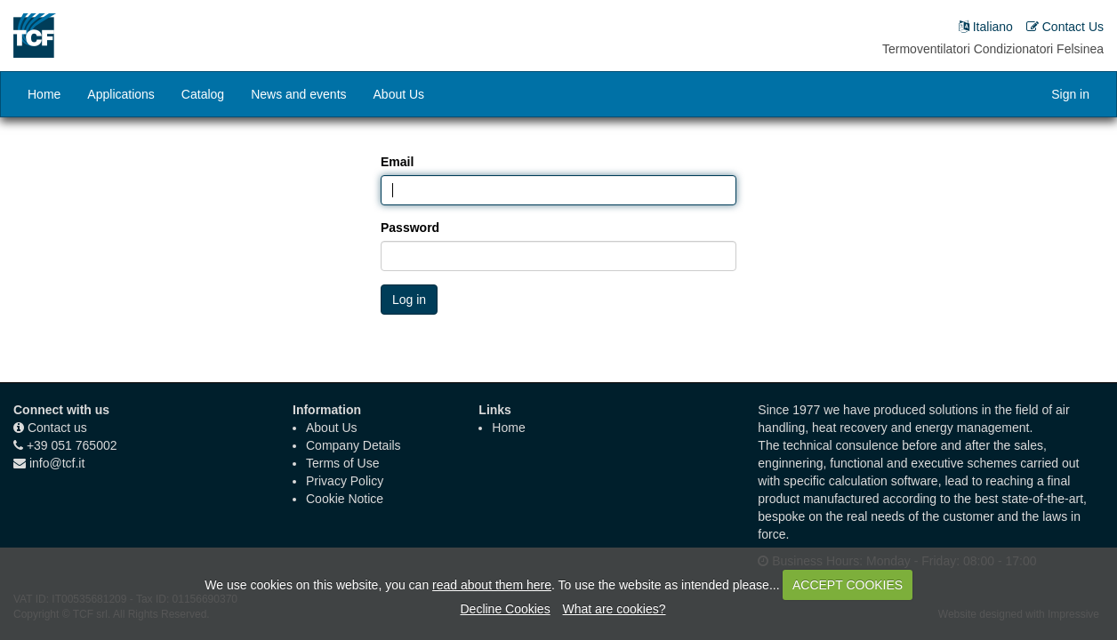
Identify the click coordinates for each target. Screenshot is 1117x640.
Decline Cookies (505, 609)
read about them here (491, 585)
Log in (409, 299)
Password (410, 227)
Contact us (57, 427)
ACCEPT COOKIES (847, 585)
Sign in (1070, 94)
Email (397, 162)
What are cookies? (614, 609)
